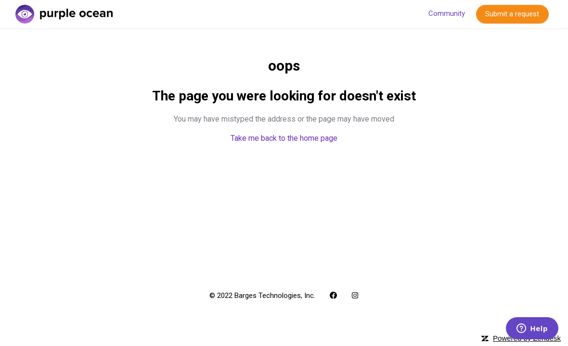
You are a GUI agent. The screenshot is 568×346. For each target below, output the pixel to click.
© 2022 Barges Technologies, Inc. (262, 295)
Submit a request (512, 14)
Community (446, 13)
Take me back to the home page (284, 138)
